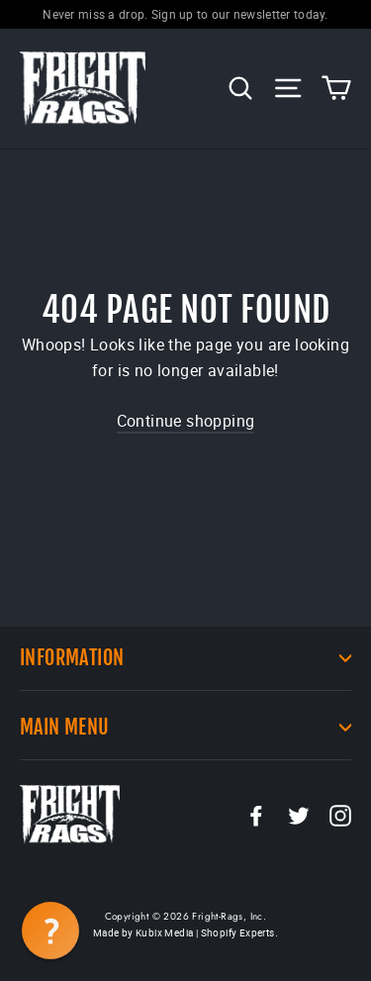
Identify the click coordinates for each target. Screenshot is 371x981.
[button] (50, 930)
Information (185, 657)
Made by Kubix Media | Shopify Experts (184, 932)
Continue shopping (186, 421)
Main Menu (185, 727)
